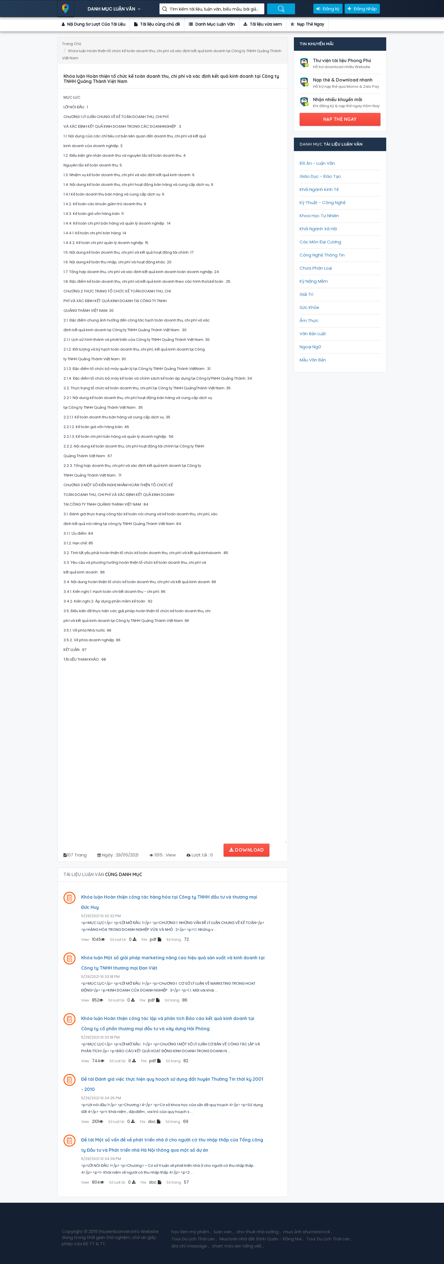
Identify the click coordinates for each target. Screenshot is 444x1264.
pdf (151, 939)
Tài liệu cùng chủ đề (157, 24)
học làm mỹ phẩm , (191, 1232)
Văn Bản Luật (313, 334)
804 (92, 1182)
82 (177, 1061)
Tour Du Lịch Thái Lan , (194, 1239)
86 (176, 1000)
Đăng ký (327, 9)
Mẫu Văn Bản (313, 360)
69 (176, 1121)
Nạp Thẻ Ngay (307, 24)
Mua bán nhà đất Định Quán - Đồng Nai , (262, 1239)
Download (246, 850)
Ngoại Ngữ (310, 347)
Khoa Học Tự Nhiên (319, 216)
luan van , (224, 1232)
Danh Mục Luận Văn (212, 24)
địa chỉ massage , (190, 1246)
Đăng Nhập (362, 9)
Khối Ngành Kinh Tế (319, 189)
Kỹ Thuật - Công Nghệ (322, 202)
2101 (92, 1121)
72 (177, 939)
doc (150, 1121)
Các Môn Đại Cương (320, 242)
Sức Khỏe (309, 307)
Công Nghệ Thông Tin (322, 255)
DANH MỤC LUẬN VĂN (114, 9)
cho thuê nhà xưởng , (258, 1232)
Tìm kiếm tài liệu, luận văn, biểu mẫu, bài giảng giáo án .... (215, 9)
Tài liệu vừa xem (263, 24)
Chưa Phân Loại (316, 268)
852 (92, 1000)
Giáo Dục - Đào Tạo (320, 176)
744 (92, 1061)
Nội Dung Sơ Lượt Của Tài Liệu (93, 24)
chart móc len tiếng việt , (238, 1246)
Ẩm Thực (309, 320)
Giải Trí (306, 294)
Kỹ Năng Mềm (314, 281)
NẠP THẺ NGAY (340, 119)
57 (177, 1182)
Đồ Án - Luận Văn (317, 163)
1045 (93, 939)
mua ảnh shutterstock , (307, 1232)
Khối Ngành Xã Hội (318, 229)
